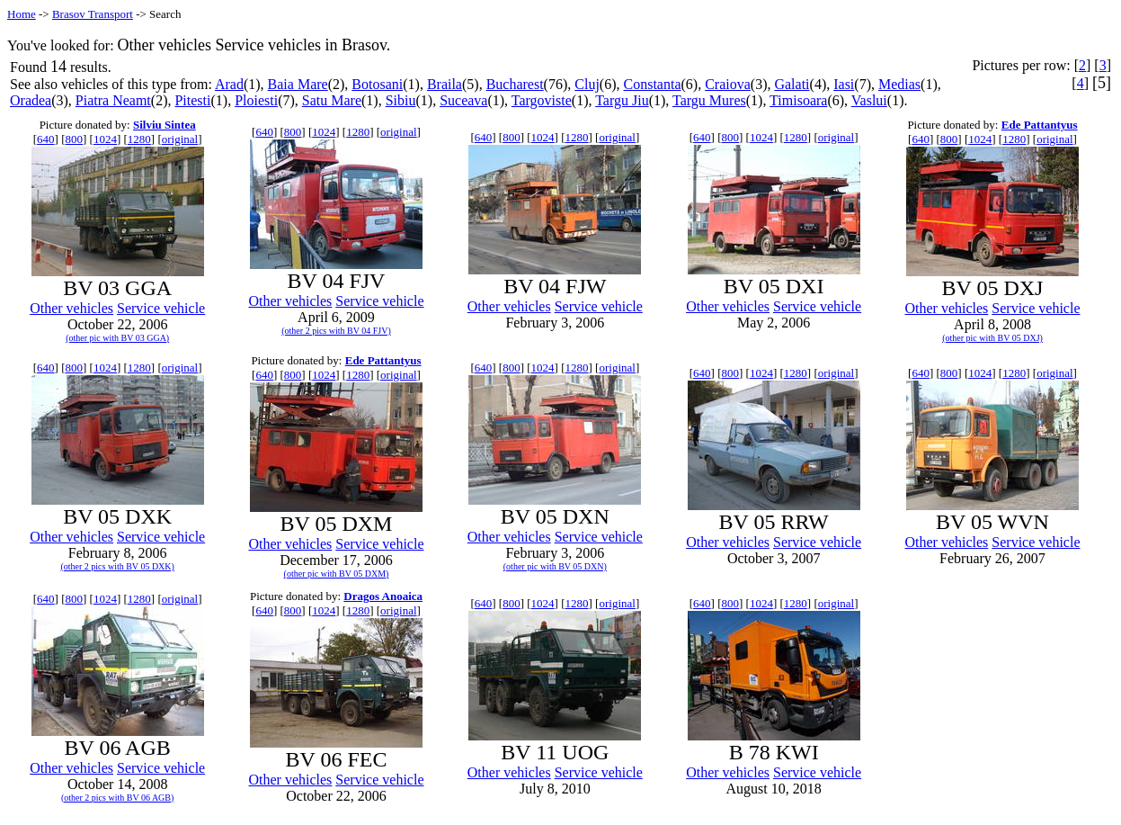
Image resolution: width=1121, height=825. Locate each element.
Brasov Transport (92, 14)
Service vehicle (161, 308)
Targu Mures (709, 100)
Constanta (652, 84)
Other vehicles (71, 308)
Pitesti (192, 100)
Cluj (587, 84)
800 (75, 139)
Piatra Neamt (113, 100)
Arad (229, 84)
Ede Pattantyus (1039, 124)
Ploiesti (256, 100)
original (180, 139)
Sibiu (401, 100)
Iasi (843, 84)
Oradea (30, 100)
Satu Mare (331, 100)
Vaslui (869, 100)
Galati (791, 84)
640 (46, 139)
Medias (899, 84)
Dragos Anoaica (383, 596)
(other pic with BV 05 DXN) (555, 566)
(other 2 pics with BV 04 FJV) (335, 331)
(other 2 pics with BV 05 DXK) (116, 566)
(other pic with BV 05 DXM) (336, 573)
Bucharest (515, 84)
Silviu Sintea (164, 124)
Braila (444, 84)
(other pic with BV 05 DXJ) (992, 338)
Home (21, 14)
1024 (105, 139)
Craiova (728, 84)
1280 (139, 139)
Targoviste (542, 100)
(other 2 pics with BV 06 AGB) (117, 798)
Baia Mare (298, 84)
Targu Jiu (621, 100)
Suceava (463, 100)
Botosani (377, 84)
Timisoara (798, 100)
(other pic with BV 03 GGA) (117, 338)
